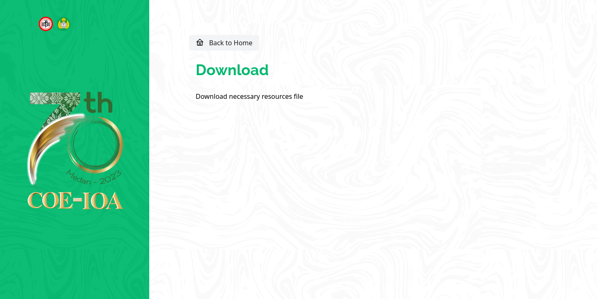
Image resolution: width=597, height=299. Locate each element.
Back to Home (224, 42)
